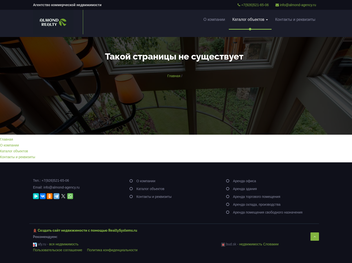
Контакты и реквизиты (295, 19)
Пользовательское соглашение (57, 250)
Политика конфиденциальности (112, 250)
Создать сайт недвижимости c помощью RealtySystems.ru (87, 230)
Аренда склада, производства (256, 204)
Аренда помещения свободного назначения (267, 212)
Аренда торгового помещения (256, 197)
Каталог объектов (250, 19)
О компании (214, 19)
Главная (173, 76)
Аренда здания (245, 189)
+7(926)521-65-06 (253, 5)
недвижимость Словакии (259, 244)
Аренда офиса (244, 181)
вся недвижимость (63, 244)
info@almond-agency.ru (295, 5)
